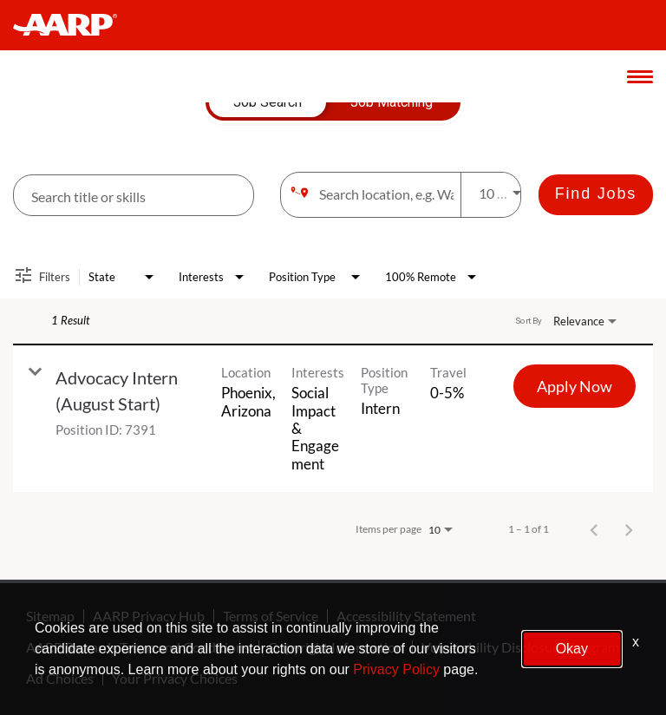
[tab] (267, 102)
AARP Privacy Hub (149, 616)
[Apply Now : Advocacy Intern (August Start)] (574, 386)
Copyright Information (335, 647)
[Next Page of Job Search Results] (628, 529)
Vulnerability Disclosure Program (520, 647)
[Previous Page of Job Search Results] (594, 529)
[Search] (596, 194)
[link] (333, 418)
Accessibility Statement (406, 616)
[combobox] (133, 195)
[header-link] (73, 25)
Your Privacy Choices (175, 678)
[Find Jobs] (596, 194)
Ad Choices (60, 678)
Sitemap (50, 616)
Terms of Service (270, 616)
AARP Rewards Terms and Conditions (138, 647)
